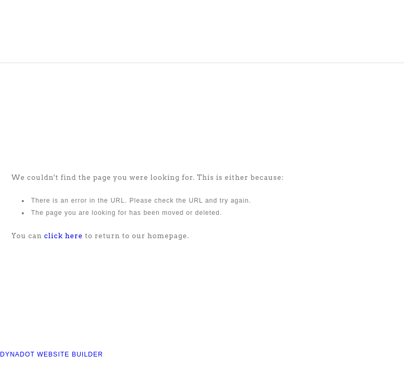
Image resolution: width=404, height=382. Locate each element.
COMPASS (66, 31)
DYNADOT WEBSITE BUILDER (51, 354)
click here (63, 236)
